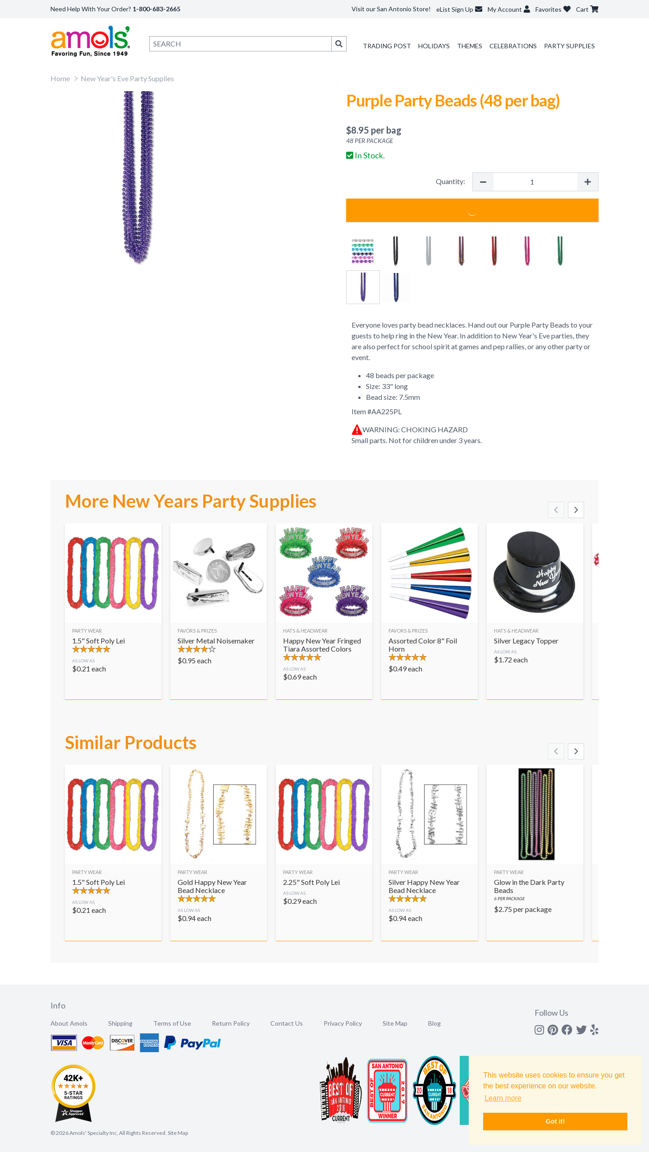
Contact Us (286, 1023)
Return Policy (231, 1023)
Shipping (120, 1023)
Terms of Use (172, 1023)
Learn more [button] (502, 1098)
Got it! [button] (555, 1121)
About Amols (68, 1023)
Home (60, 78)
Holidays (434, 46)
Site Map (395, 1023)
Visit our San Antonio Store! (391, 9)
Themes (469, 46)
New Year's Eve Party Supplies (127, 78)
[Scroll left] (556, 510)
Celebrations (513, 46)
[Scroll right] (576, 510)
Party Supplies (569, 46)
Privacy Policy (343, 1023)
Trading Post (387, 46)
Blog (434, 1023)
